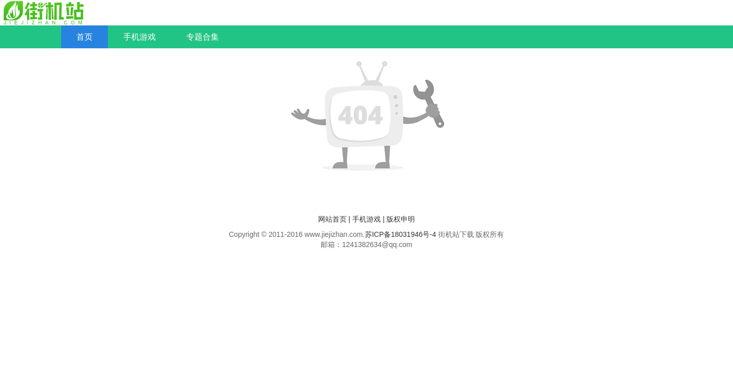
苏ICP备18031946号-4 (400, 234)
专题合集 (202, 37)
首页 (84, 37)
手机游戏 (139, 37)
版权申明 (400, 219)
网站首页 (332, 219)
